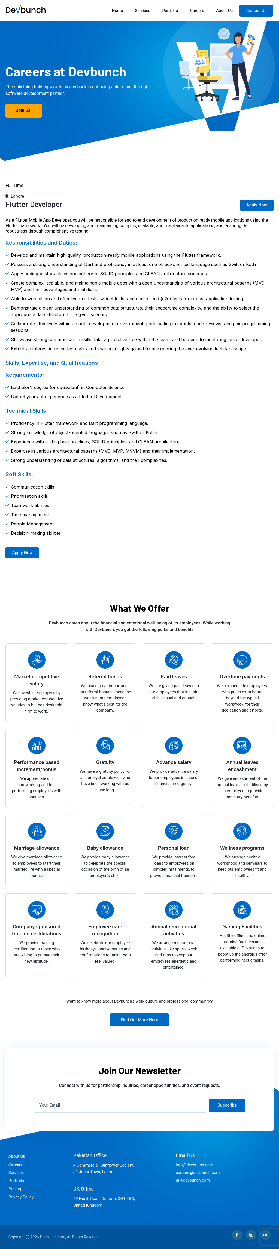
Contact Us (257, 10)
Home (117, 10)
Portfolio (170, 10)
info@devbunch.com (194, 1164)
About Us (224, 10)
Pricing (14, 1188)
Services (143, 10)
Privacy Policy (21, 1196)
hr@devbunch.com (193, 1179)
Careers (197, 10)
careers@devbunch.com (198, 1172)
